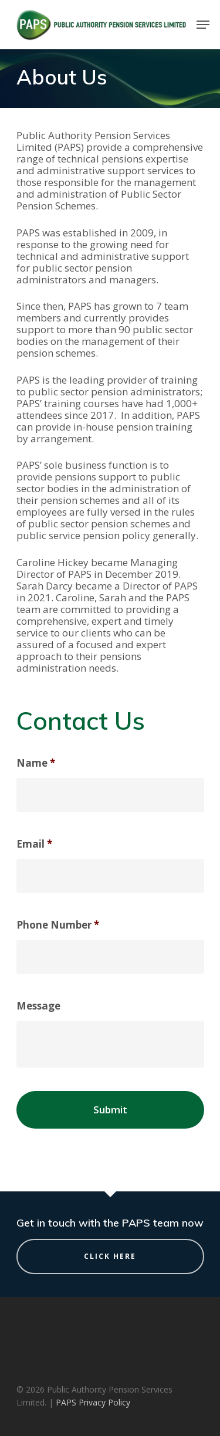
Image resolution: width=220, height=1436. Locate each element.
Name (35, 763)
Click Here (110, 1256)
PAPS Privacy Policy (93, 1402)
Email (34, 844)
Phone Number (57, 925)
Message (38, 1006)
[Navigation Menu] (203, 25)
